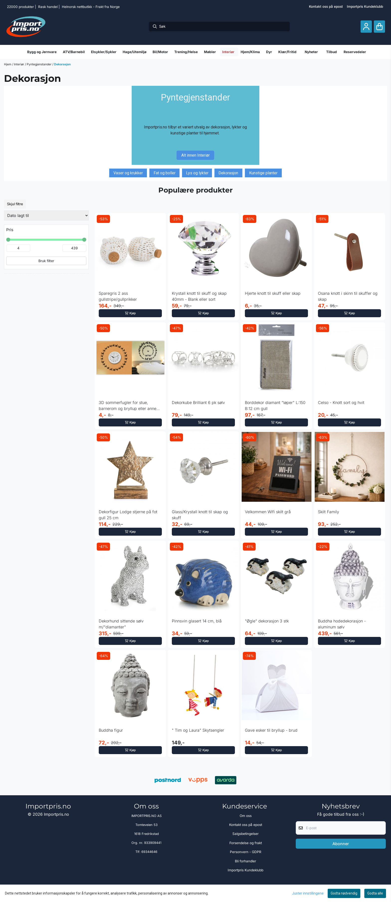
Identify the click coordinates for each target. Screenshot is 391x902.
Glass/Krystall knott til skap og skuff (200, 514)
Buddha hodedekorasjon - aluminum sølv (342, 623)
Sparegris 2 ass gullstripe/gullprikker (118, 296)
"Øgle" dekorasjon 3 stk (267, 620)
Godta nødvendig (344, 893)
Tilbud (331, 52)
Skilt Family (328, 511)
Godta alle (375, 893)
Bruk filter (46, 261)
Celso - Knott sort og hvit (341, 402)
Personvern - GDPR (245, 852)
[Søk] (219, 26)
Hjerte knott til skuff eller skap (272, 293)
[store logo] (26, 26)
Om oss (246, 816)
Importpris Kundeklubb (365, 6)
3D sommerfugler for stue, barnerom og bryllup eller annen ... (129, 405)
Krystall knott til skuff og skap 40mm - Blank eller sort (199, 296)
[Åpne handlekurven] (379, 26)
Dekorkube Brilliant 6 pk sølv (198, 402)
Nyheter (311, 52)
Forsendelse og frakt (245, 843)
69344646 (149, 852)
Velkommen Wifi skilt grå (268, 511)
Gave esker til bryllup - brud (271, 730)
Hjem (8, 64)
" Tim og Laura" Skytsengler (198, 730)
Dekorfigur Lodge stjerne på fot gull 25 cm (128, 514)
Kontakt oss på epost (326, 6)
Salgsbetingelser (245, 834)
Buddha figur (111, 730)
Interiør (19, 64)
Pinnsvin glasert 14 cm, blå (197, 620)
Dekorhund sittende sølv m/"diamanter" (121, 623)
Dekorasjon (62, 64)
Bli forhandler (245, 861)
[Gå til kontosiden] (366, 26)
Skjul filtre (15, 204)
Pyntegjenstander (39, 64)
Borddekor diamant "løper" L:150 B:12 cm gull (275, 405)
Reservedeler (355, 52)
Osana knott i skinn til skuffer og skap (348, 296)
